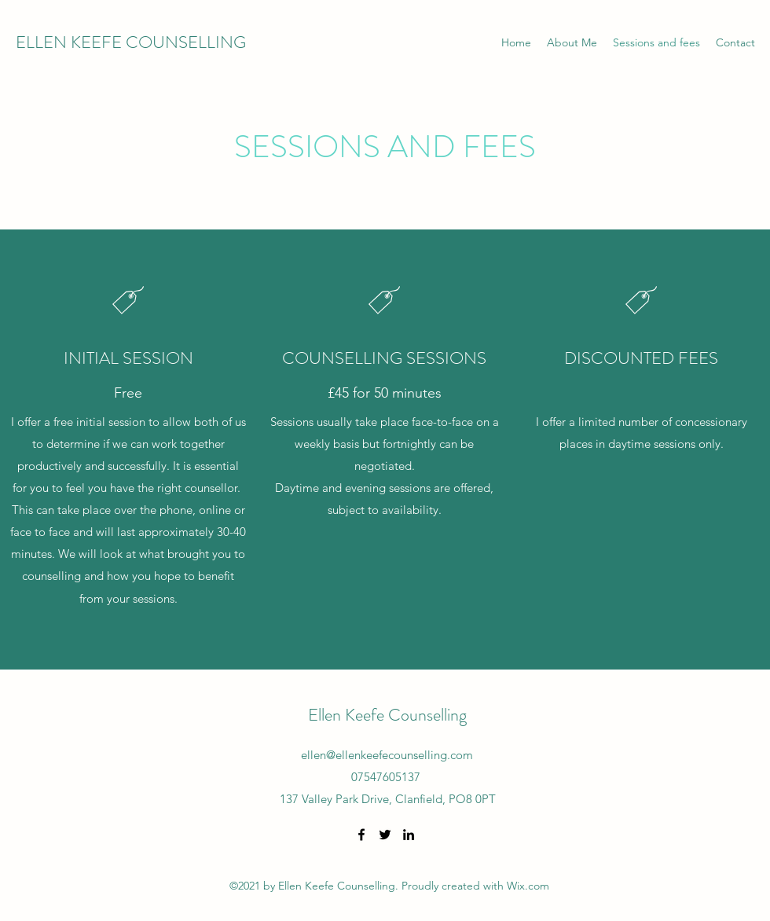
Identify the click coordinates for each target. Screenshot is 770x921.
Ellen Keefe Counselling (387, 715)
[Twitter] (385, 834)
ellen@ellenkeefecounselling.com (387, 754)
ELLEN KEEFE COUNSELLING (131, 42)
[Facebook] (361, 834)
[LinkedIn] (408, 834)
